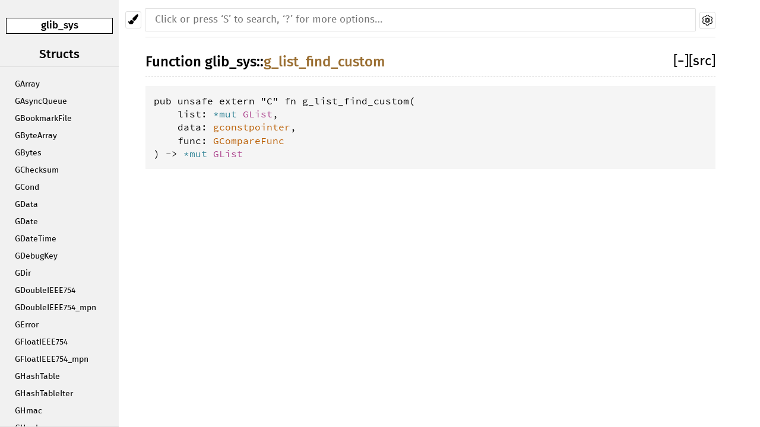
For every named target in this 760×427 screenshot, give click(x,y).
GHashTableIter (44, 394)
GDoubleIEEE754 (45, 290)
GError (27, 325)
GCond (27, 187)
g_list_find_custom (324, 61)
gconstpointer (251, 127)
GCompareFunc (248, 140)
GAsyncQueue (41, 101)
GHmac (28, 411)
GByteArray (36, 136)
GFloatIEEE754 (41, 342)
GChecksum (37, 170)
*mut (228, 114)
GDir (23, 273)
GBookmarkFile (43, 118)
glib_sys (59, 25)
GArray (27, 84)
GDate (26, 222)
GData (26, 204)
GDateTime (35, 239)
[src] (702, 61)
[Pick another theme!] (133, 19)
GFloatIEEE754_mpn (51, 359)
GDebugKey (36, 256)
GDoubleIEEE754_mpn (55, 308)
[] (681, 61)
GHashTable (37, 376)
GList (258, 114)
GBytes (28, 153)
